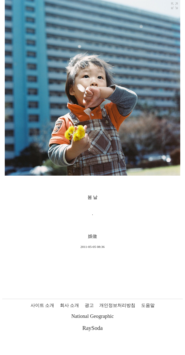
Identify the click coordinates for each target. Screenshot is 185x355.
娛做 (92, 236)
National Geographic (92, 316)
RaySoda (92, 328)
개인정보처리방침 (117, 305)
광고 (89, 305)
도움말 (148, 305)
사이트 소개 (42, 305)
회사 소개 (69, 305)
